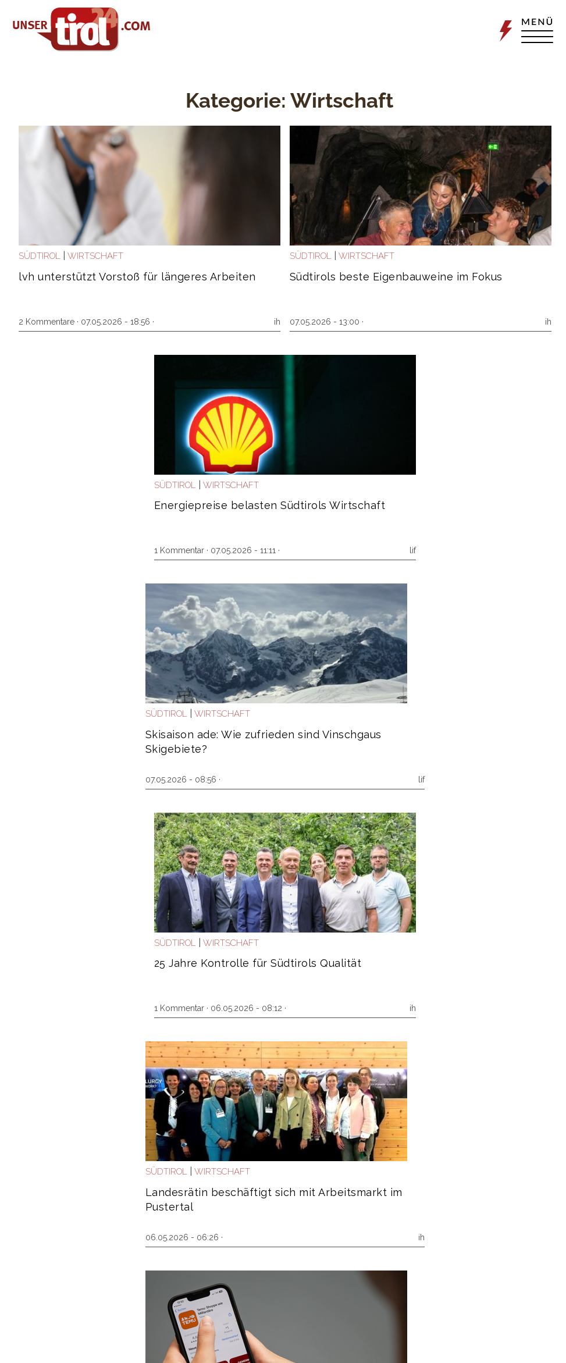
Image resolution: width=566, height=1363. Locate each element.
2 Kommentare (52, 321)
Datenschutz (448, 1343)
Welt (85, 714)
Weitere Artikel (289, 1288)
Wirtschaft (101, 256)
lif (539, 321)
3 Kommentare (229, 1008)
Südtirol (45, 256)
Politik (393, 943)
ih (184, 321)
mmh (532, 779)
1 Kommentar (403, 321)
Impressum (397, 1343)
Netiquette (497, 1343)
